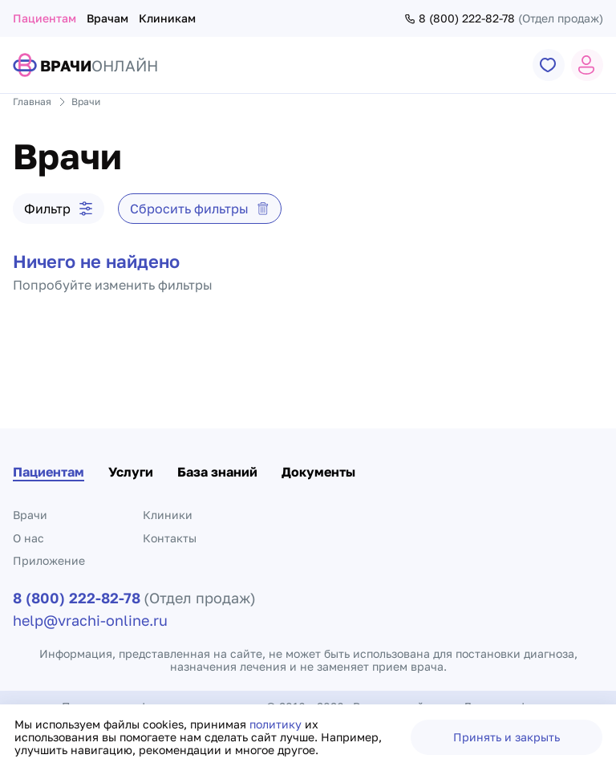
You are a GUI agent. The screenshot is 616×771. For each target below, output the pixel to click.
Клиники (167, 514)
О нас (28, 538)
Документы (318, 472)
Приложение (49, 560)
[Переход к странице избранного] (549, 65)
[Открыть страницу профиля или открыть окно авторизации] (587, 65)
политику (277, 724)
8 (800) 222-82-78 (459, 18)
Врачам (107, 18)
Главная (32, 101)
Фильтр (58, 209)
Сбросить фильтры (200, 209)
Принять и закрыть (506, 737)
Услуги (130, 472)
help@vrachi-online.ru (90, 620)
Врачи (30, 514)
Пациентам (44, 18)
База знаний (217, 472)
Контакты (170, 538)
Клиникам (167, 18)
